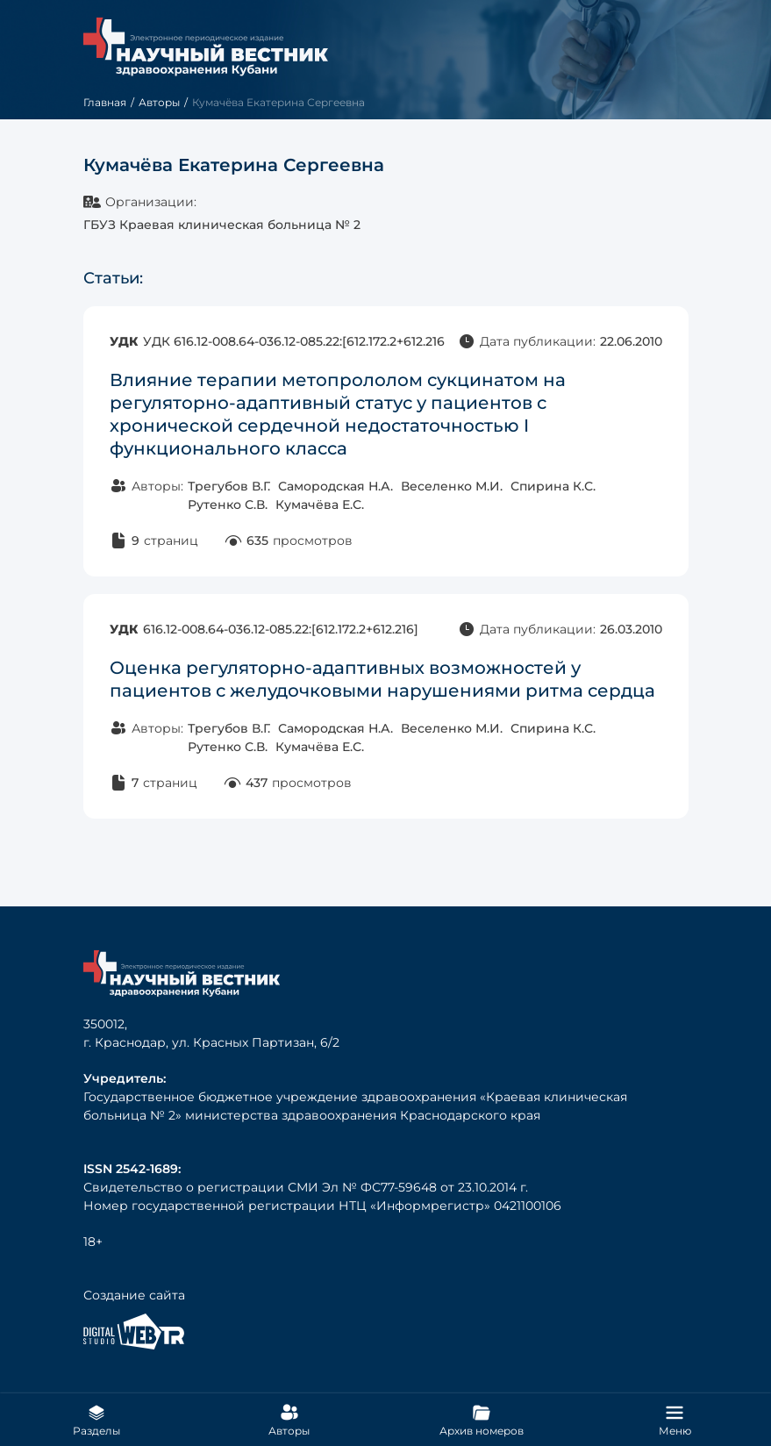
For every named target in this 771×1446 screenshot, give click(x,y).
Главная (104, 102)
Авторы (159, 102)
